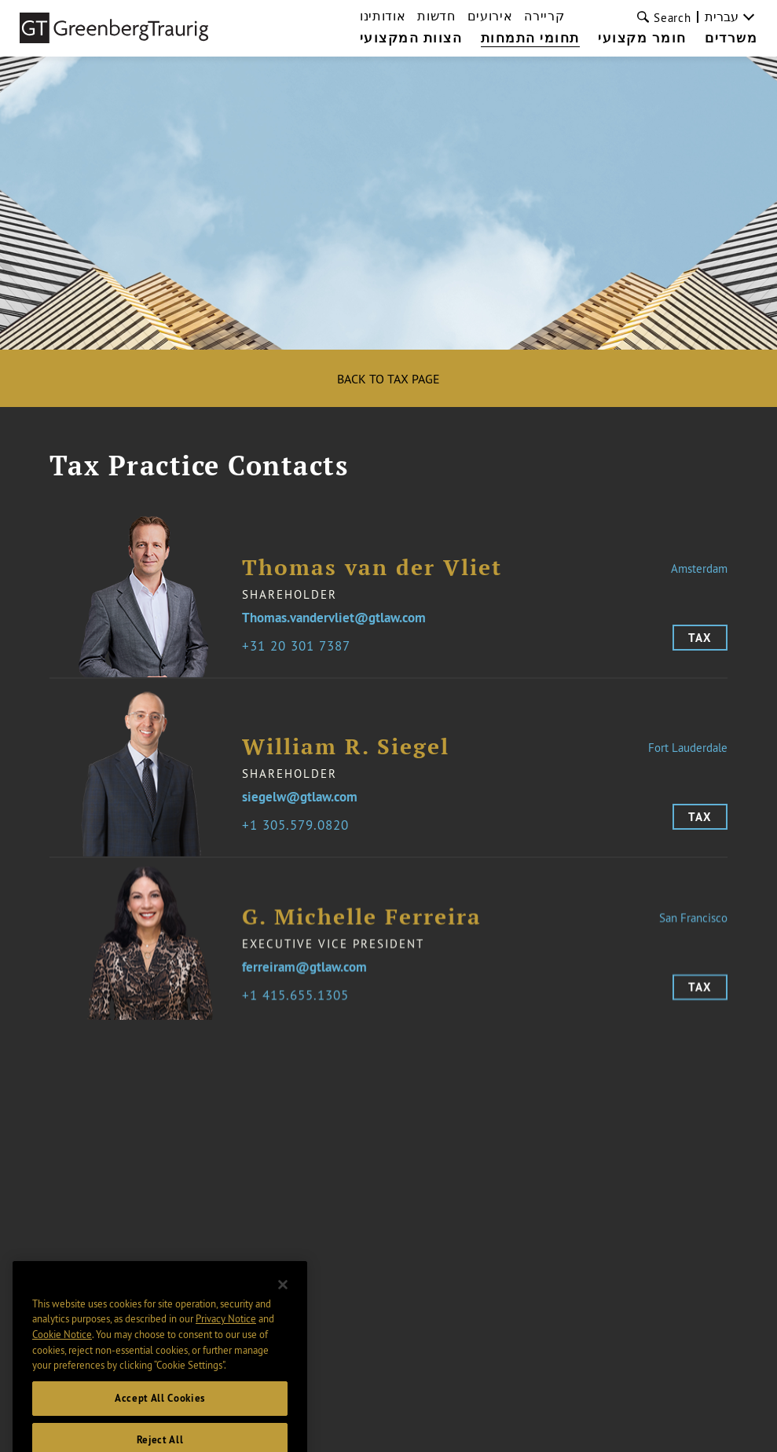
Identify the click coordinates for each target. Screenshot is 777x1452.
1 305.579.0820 (299, 834)
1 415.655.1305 (299, 1004)
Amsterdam (699, 568)
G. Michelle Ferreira (362, 926)
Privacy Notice (226, 1340)
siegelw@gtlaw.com (299, 806)
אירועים (490, 16)
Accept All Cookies (160, 1420)
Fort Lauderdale (688, 756)
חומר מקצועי (642, 38)
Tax (700, 637)
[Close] (283, 1306)
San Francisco (693, 926)
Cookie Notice (62, 1356)
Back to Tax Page (388, 379)
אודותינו (382, 16)
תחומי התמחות (530, 38)
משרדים (731, 38)
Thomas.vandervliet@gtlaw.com (334, 617)
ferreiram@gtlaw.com (304, 977)
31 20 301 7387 (300, 645)
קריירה (544, 16)
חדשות (436, 16)
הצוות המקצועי (411, 38)
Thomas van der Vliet (372, 568)
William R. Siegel (345, 755)
